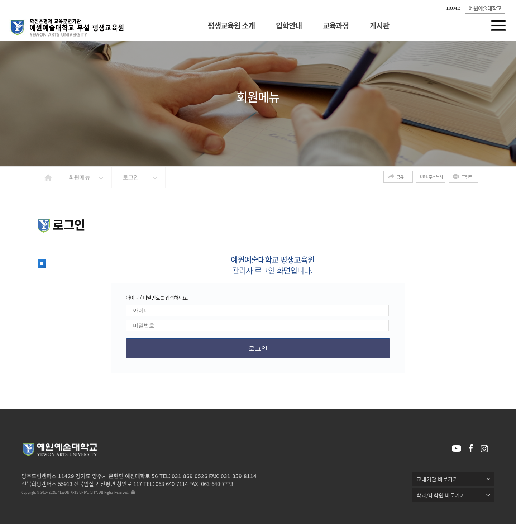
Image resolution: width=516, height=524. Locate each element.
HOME (453, 8)
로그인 (131, 177)
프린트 (467, 177)
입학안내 (289, 25)
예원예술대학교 (485, 8)
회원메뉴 (79, 177)
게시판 (379, 25)
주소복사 (436, 177)
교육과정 (336, 25)
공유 (399, 177)
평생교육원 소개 (231, 25)
